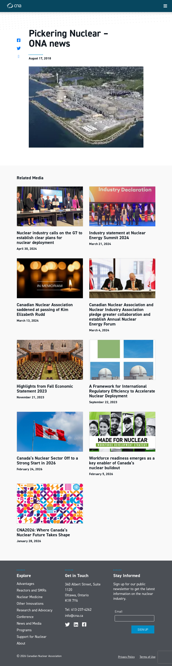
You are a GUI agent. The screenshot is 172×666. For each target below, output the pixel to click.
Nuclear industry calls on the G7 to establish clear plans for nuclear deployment (49, 237)
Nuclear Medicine (30, 597)
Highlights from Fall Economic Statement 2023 (45, 388)
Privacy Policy (126, 657)
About (21, 643)
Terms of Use (148, 657)
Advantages (25, 584)
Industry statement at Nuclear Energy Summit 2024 (117, 235)
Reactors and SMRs (31, 590)
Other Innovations (30, 604)
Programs (24, 630)
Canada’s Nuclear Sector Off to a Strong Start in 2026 (47, 460)
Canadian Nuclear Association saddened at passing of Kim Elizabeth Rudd (45, 309)
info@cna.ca (74, 615)
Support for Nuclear (31, 637)
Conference (25, 617)
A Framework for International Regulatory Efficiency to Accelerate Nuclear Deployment (122, 391)
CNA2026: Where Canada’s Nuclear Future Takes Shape (44, 532)
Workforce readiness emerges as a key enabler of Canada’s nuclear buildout (122, 463)
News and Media (29, 623)
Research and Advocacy (34, 610)
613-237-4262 (81, 609)
